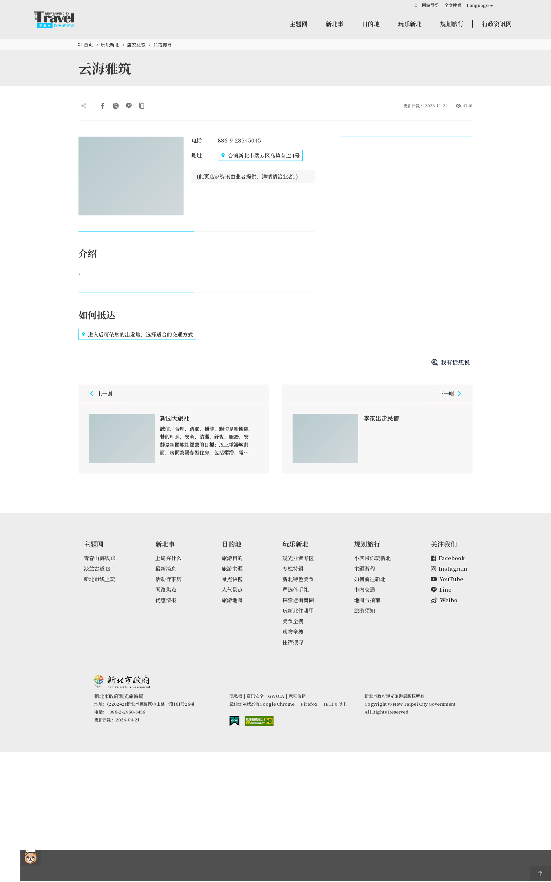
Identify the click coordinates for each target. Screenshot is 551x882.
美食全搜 (292, 621)
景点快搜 (232, 579)
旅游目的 (232, 558)
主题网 (298, 23)
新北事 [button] (334, 23)
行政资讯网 (497, 23)
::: (415, 4)
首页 (88, 44)
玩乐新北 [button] (410, 23)
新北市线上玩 (99, 579)
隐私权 (236, 696)
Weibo (444, 600)
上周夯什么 (168, 558)
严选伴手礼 (295, 589)
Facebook (448, 558)
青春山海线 (99, 558)
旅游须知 (364, 610)
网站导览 (430, 5)
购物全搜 (292, 631)
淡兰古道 (97, 568)
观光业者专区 (298, 558)
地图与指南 (367, 600)
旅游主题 (232, 568)
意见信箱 (297, 696)
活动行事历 (168, 579)
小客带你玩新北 (372, 558)
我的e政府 (234, 721)
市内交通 (364, 589)
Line (441, 589)
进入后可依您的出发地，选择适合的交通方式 (137, 334)
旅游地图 (232, 600)
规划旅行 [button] (452, 23)
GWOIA (276, 696)
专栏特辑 (292, 568)
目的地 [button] (371, 23)
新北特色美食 (298, 579)
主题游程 (364, 568)
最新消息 (165, 568)
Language (478, 5)
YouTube (447, 579)
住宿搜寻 (162, 44)
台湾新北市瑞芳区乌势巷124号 (260, 155)
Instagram (449, 568)
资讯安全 (255, 696)
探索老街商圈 (298, 600)
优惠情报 (165, 600)
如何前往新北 (370, 579)
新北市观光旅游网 (60, 19)
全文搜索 (452, 5)
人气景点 (232, 589)
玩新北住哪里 (298, 610)
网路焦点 (165, 589)
